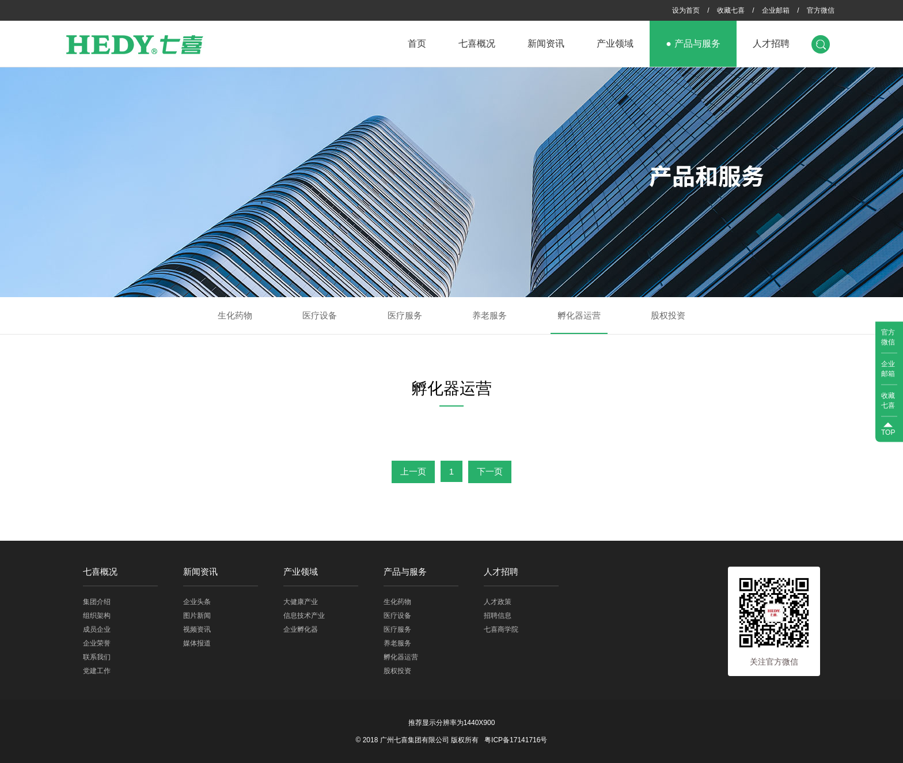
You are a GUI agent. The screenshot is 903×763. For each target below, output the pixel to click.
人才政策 (497, 602)
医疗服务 (405, 315)
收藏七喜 (731, 10)
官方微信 (820, 10)
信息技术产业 (304, 616)
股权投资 (668, 315)
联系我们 (97, 657)
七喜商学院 (501, 629)
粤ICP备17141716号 (515, 740)
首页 (417, 43)
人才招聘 (771, 43)
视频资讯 (197, 629)
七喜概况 (476, 43)
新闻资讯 (546, 43)
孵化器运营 (579, 315)
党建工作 (97, 671)
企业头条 (197, 602)
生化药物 (235, 315)
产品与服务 (697, 43)
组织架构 (97, 616)
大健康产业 (300, 602)
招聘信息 (497, 616)
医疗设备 (319, 315)
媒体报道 (197, 643)
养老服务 (489, 315)
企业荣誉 (97, 643)
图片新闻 (197, 616)
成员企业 (97, 629)
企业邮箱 (776, 10)
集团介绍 (97, 602)
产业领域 (615, 43)
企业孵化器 (300, 629)
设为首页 (686, 10)
